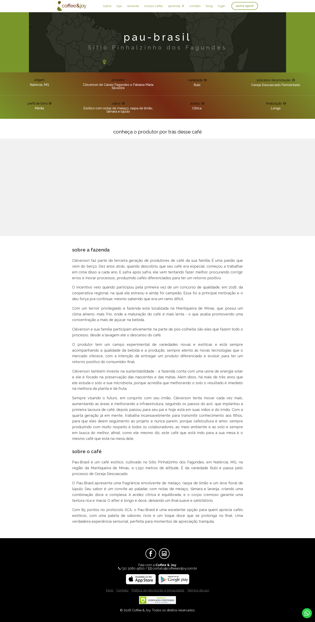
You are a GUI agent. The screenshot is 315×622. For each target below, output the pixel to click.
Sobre (107, 6)
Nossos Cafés (153, 6)
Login (221, 6)
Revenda (133, 6)
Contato (195, 6)
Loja (119, 6)
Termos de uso (198, 590)
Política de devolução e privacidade (157, 590)
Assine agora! (245, 5)
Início (110, 590)
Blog (209, 6)
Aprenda (176, 6)
